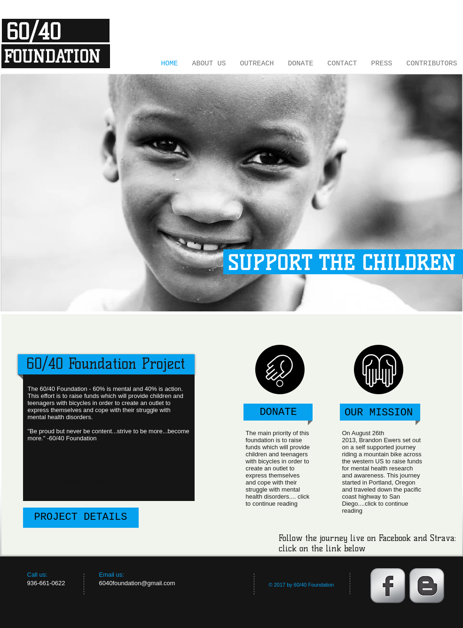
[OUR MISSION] (379, 413)
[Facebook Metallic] (387, 585)
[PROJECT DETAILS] (81, 518)
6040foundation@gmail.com (137, 583)
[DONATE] (278, 412)
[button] (231, 193)
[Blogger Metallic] (426, 585)
